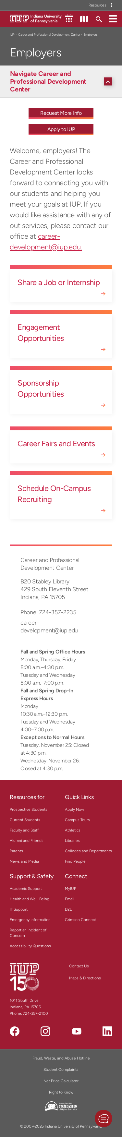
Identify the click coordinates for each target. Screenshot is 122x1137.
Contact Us (79, 966)
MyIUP (70, 888)
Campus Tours (77, 820)
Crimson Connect (80, 919)
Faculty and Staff (24, 830)
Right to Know (61, 1092)
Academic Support (26, 888)
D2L (68, 909)
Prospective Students (28, 809)
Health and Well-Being (29, 899)
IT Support (19, 909)
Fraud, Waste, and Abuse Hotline (61, 1058)
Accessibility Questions (30, 946)
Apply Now (74, 809)
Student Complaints (61, 1069)
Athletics (72, 830)
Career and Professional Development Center (49, 34)
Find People (75, 861)
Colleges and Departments (88, 851)
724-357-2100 (35, 1013)
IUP (12, 34)
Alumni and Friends (26, 840)
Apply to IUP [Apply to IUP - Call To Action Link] (61, 129)
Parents (16, 851)
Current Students (25, 820)
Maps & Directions (85, 978)
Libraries (72, 840)
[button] (113, 18)
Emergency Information (30, 919)
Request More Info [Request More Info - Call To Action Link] (61, 113)
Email (69, 899)
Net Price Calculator (61, 1081)
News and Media (24, 861)
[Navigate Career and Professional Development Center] (63, 81)
